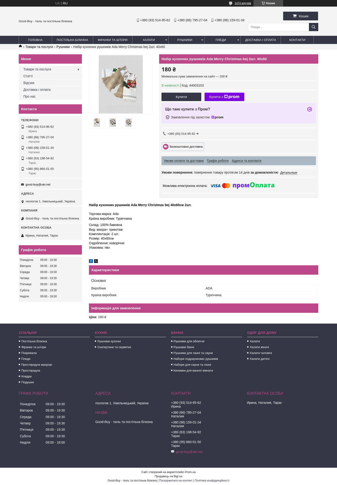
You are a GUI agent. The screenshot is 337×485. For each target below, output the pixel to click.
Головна (35, 40)
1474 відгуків (242, 3)
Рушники (184, 40)
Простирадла (30, 370)
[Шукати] (313, 27)
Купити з (224, 97)
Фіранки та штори (113, 40)
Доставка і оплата (260, 40)
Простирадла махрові (36, 364)
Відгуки (28, 83)
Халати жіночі (259, 347)
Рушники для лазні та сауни (193, 353)
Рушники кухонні (109, 341)
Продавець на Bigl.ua (168, 476)
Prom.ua (190, 472)
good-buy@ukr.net (38, 184)
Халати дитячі (260, 359)
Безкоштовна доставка (186, 146)
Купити (181, 97)
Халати (149, 40)
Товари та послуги (39, 47)
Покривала (29, 353)
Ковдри (26, 376)
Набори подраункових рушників (196, 359)
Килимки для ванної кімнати (193, 370)
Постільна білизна (72, 40)
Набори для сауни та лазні (192, 364)
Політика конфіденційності (212, 480)
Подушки (27, 382)
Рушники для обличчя (189, 341)
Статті (28, 76)
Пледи (221, 40)
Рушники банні (184, 347)
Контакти (297, 40)
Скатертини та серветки (114, 347)
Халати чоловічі (261, 353)
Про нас (29, 96)
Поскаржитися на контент (175, 480)
